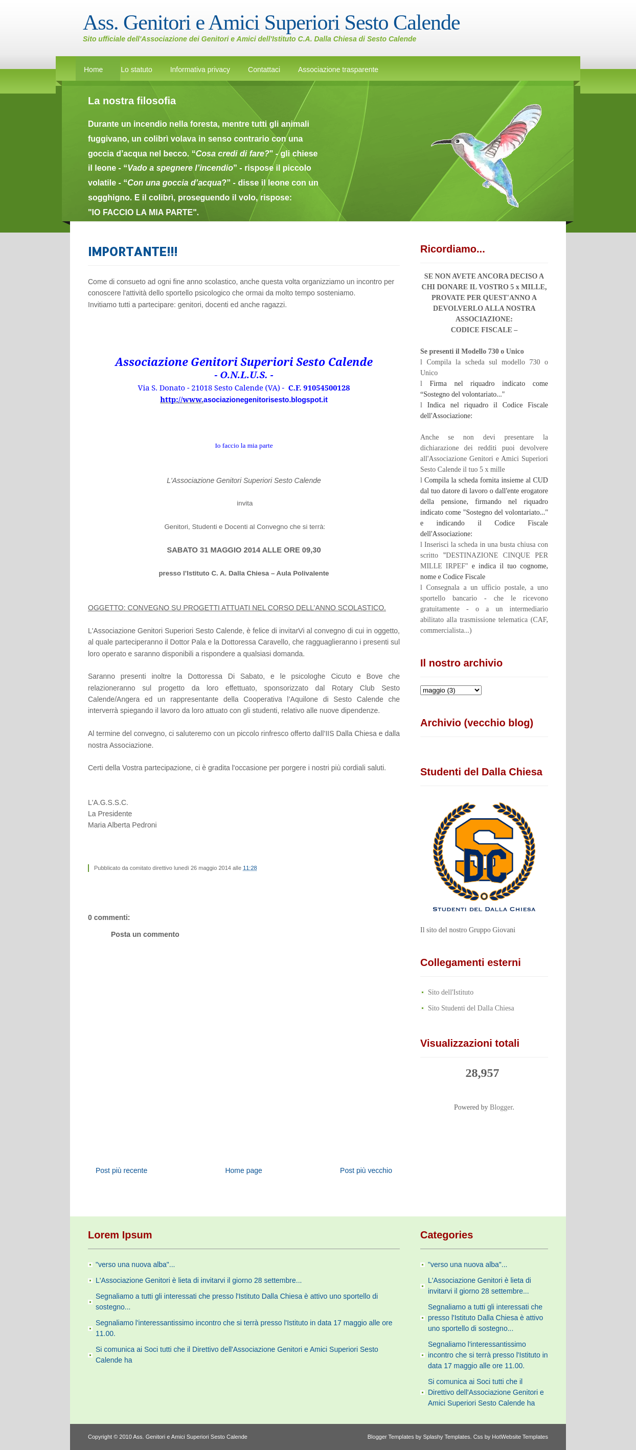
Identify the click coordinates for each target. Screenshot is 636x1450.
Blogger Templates (391, 1437)
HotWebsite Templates (520, 1437)
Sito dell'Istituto (450, 992)
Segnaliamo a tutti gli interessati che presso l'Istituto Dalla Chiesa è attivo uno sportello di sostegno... (485, 1317)
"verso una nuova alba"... (135, 1264)
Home (93, 69)
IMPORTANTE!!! (132, 251)
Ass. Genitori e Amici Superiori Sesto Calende (271, 22)
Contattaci (264, 69)
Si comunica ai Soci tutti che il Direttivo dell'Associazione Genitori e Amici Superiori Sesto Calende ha (486, 1392)
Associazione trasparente (338, 69)
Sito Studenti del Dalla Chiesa (471, 1008)
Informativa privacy (200, 69)
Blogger (501, 1107)
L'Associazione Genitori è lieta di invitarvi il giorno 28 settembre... (199, 1280)
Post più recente (121, 1170)
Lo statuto (136, 69)
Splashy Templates (446, 1437)
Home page (243, 1170)
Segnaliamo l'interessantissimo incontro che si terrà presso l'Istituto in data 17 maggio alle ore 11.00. (488, 1355)
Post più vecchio (366, 1170)
